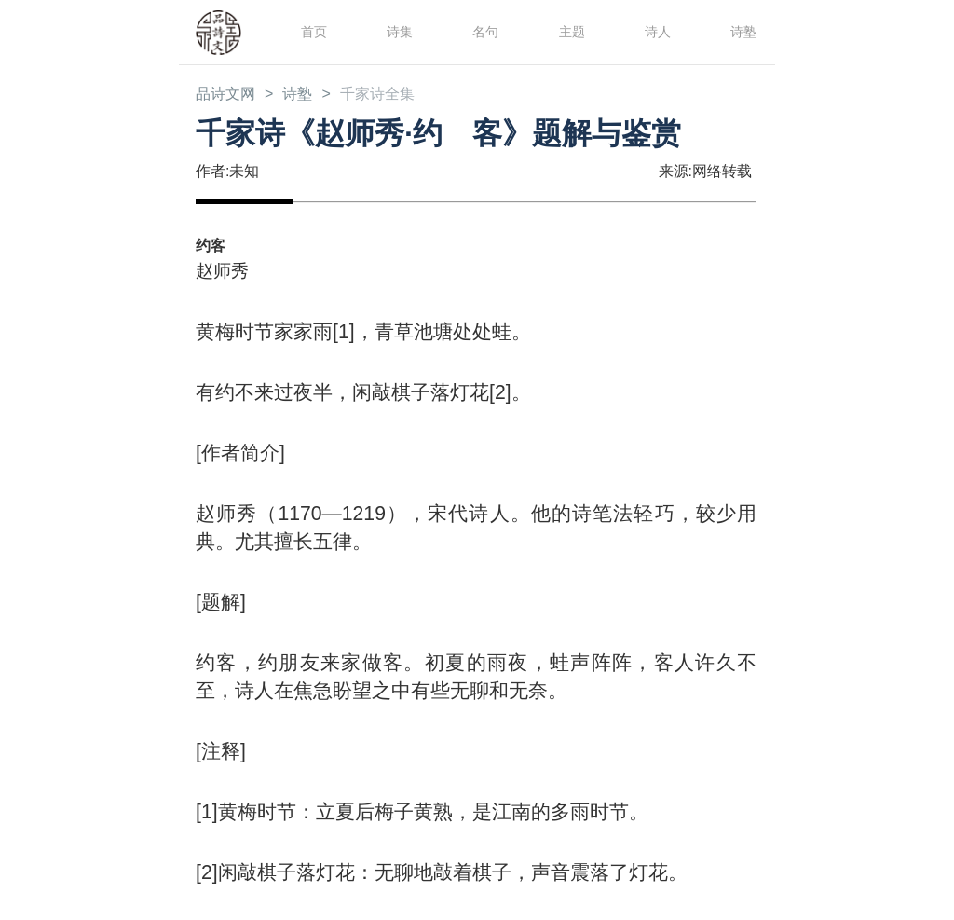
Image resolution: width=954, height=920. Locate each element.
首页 (312, 31)
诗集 (398, 31)
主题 (570, 31)
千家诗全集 (395, 95)
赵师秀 (225, 271)
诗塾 (741, 31)
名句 (483, 31)
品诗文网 (229, 95)
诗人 (656, 31)
